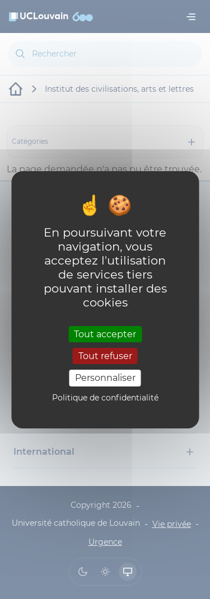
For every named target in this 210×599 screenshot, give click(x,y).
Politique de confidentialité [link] (105, 398)
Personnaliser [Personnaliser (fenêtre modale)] (105, 377)
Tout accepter (105, 334)
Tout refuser (105, 356)
